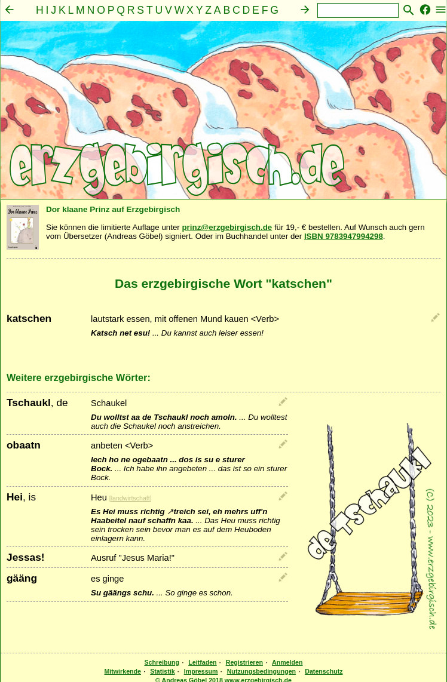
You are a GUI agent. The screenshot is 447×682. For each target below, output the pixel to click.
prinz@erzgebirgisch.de (227, 227)
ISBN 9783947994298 (343, 236)
